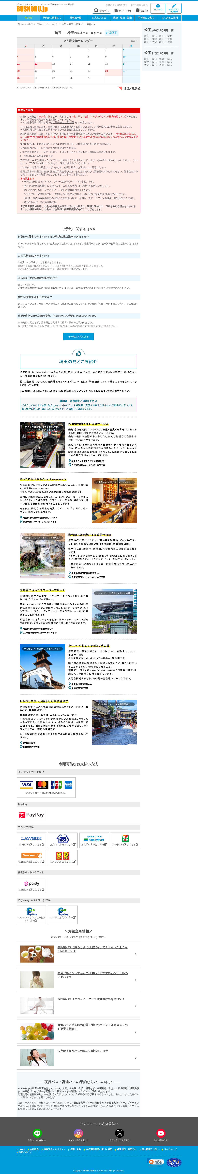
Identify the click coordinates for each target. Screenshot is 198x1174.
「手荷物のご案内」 (63, 122)
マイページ (158, 7)
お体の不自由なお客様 (116, 5)
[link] (155, 1162)
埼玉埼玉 (150, 36)
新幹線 (142, 10)
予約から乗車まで (52, 17)
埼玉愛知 (165, 36)
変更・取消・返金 (122, 17)
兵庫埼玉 (165, 65)
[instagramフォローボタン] (78, 1133)
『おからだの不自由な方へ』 (112, 303)
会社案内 (34, 1149)
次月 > (134, 40)
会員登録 (174, 8)
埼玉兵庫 (165, 42)
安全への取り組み (139, 5)
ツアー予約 (122, 10)
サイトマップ (170, 1149)
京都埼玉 (165, 62)
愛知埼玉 (165, 59)
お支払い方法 (99, 17)
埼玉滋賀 (150, 39)
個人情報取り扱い (150, 1149)
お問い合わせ (25, 1152)
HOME (28, 17)
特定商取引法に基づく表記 (99, 1149)
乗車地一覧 (75, 17)
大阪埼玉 (150, 65)
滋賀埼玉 (150, 62)
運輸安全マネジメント (54, 1149)
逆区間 (111, 32)
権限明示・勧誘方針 (127, 1149)
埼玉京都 (165, 39)
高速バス (101, 10)
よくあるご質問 (170, 17)
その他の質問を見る (78, 336)
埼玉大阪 (150, 42)
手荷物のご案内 (146, 17)
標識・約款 (75, 1149)
